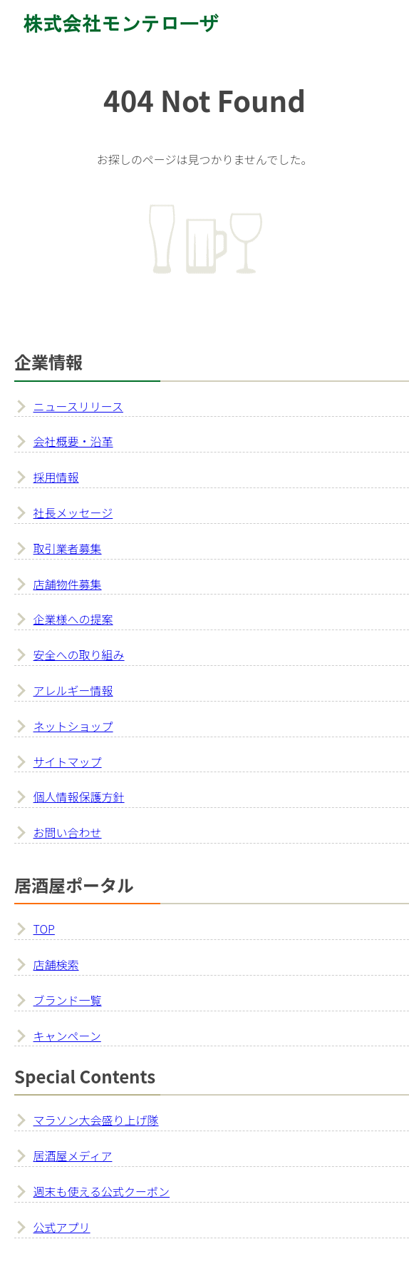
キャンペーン (67, 1035)
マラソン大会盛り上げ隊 (96, 1119)
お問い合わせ (67, 832)
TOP (44, 928)
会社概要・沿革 (73, 441)
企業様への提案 (73, 618)
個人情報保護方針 (79, 796)
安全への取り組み (79, 654)
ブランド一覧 (67, 999)
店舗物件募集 (67, 583)
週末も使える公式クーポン (101, 1191)
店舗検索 (56, 964)
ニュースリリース (78, 406)
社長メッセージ (73, 512)
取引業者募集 (67, 548)
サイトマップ (67, 761)
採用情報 (56, 476)
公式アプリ (61, 1226)
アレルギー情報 (73, 690)
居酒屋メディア (73, 1155)
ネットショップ (73, 725)
